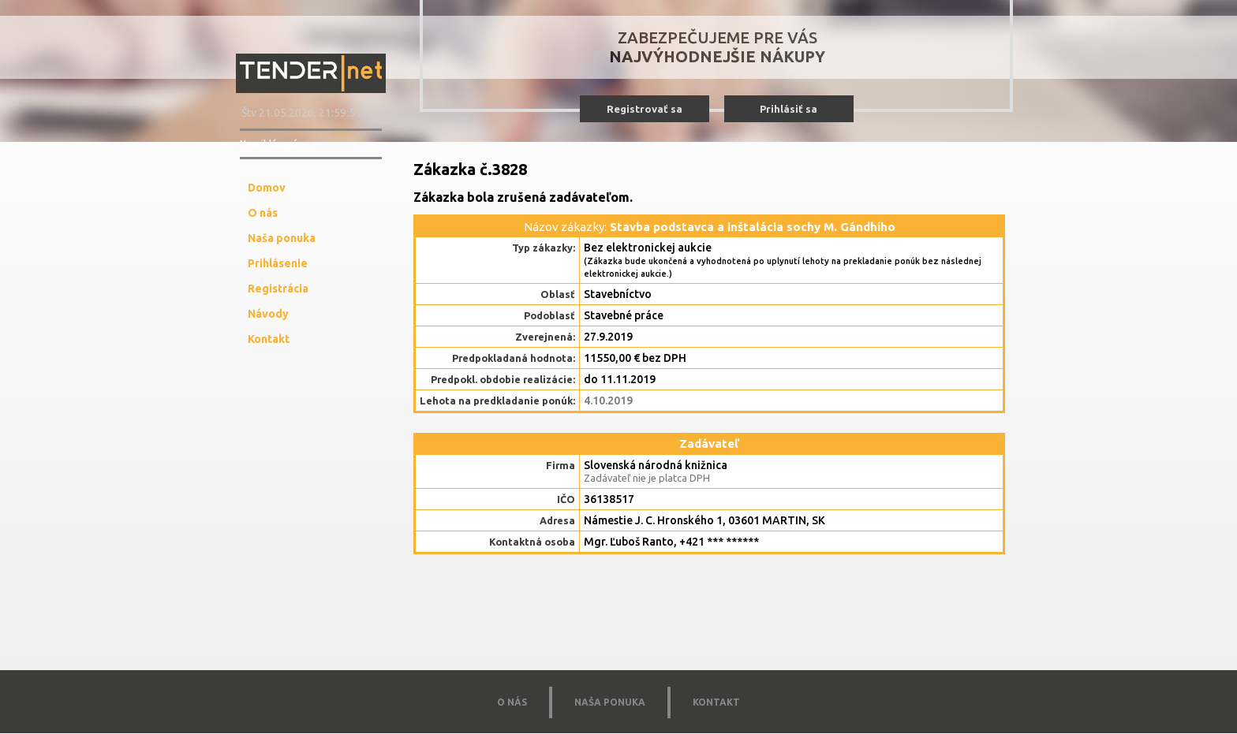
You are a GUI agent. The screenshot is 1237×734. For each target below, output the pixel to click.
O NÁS (512, 702)
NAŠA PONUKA (609, 702)
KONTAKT (716, 702)
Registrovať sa (644, 108)
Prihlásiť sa (788, 108)
